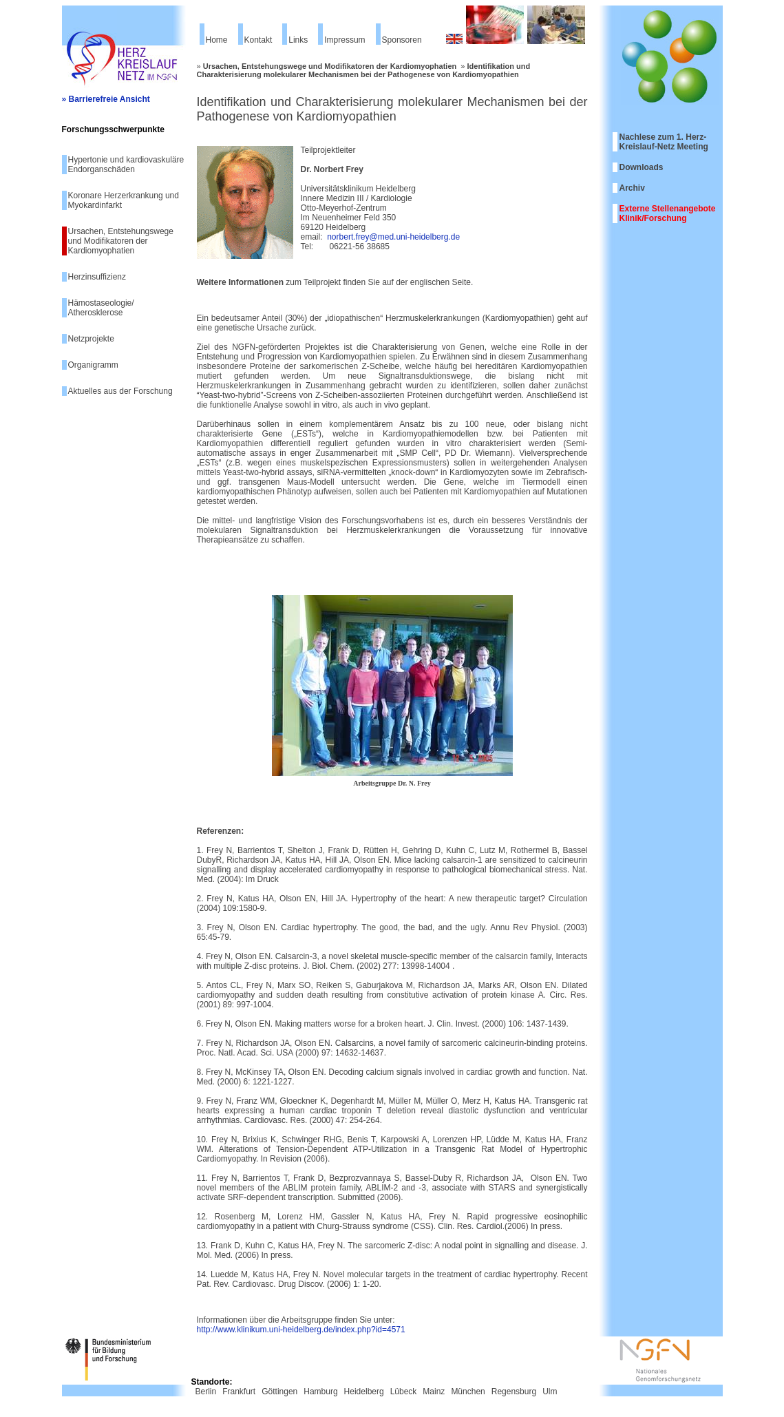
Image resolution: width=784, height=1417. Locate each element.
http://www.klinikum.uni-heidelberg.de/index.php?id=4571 (301, 1329)
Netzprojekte (91, 339)
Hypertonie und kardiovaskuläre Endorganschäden (126, 164)
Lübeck (403, 1391)
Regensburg (513, 1391)
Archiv (632, 188)
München (468, 1391)
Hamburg (320, 1391)
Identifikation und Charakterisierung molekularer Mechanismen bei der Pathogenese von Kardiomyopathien (364, 70)
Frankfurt (238, 1391)
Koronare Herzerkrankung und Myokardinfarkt (123, 200)
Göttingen (279, 1391)
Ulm (549, 1391)
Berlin (206, 1391)
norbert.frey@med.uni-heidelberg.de (393, 237)
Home (217, 40)
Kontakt (258, 40)
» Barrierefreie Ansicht (106, 99)
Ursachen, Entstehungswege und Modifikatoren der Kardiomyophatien (120, 241)
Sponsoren (402, 40)
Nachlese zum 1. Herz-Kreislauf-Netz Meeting (663, 141)
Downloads (641, 167)
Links (298, 40)
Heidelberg (364, 1391)
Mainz (434, 1391)
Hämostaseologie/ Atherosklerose (101, 307)
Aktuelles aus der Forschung (120, 391)
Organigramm (93, 365)
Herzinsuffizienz (97, 277)
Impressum (344, 40)
